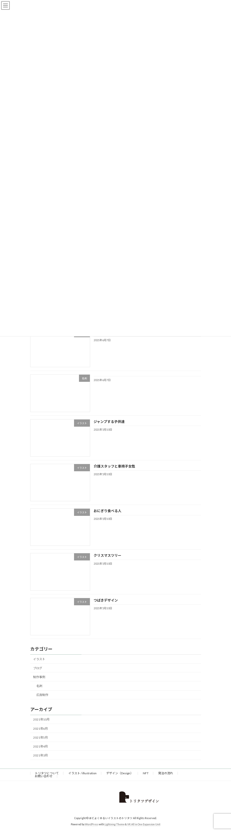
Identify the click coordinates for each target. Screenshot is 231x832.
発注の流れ (165, 773)
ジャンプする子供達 (108, 421)
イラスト (39, 659)
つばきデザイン (105, 600)
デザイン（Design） (119, 773)
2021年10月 (41, 719)
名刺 (39, 686)
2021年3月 (40, 755)
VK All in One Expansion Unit (143, 824)
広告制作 (42, 695)
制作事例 (39, 677)
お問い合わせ (43, 776)
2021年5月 (40, 737)
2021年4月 (40, 746)
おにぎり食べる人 (107, 511)
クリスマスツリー (107, 556)
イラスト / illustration (82, 773)
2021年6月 (40, 728)
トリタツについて (47, 773)
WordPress (91, 824)
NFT (146, 773)
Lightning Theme (114, 824)
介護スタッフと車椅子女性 (114, 466)
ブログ (37, 668)
